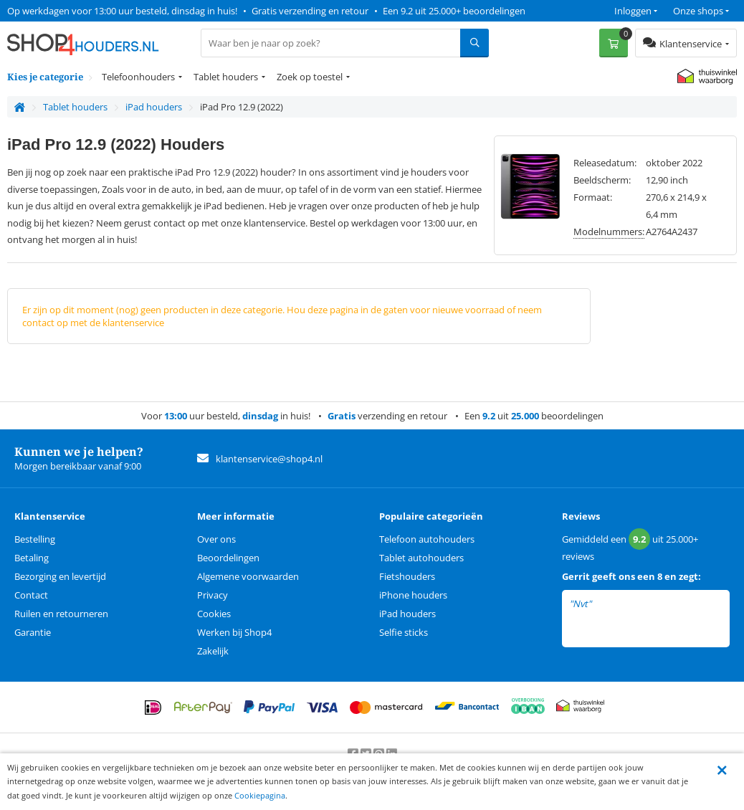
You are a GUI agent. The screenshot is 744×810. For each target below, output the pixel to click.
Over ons (216, 539)
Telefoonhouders (138, 76)
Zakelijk (213, 650)
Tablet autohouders (421, 557)
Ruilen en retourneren (61, 613)
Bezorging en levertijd (60, 576)
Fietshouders (407, 576)
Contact (31, 595)
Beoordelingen (228, 557)
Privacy (212, 595)
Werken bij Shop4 (234, 632)
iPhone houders (413, 595)
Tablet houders (226, 76)
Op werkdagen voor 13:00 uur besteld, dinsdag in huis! (122, 10)
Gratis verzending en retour (310, 10)
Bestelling (34, 539)
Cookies (214, 613)
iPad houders (407, 613)
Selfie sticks (403, 632)
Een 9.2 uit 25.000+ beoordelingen (454, 10)
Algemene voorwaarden (248, 576)
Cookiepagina (259, 795)
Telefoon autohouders (426, 539)
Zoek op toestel (310, 76)
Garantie (32, 632)
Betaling (31, 557)
